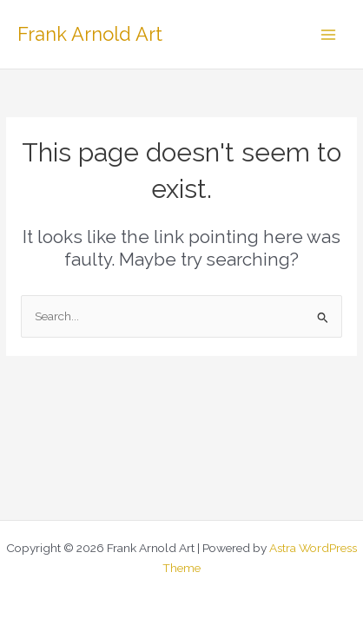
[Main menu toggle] (329, 34)
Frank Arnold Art (89, 34)
